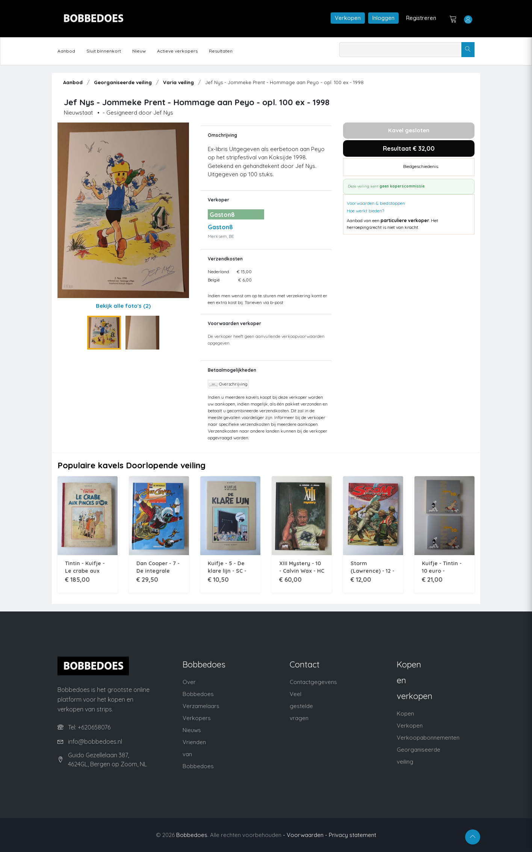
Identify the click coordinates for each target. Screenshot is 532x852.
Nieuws (192, 730)
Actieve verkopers (177, 51)
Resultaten (221, 51)
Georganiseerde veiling (123, 82)
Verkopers (197, 718)
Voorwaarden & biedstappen (376, 203)
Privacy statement (352, 834)
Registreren (421, 17)
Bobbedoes (191, 834)
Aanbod (66, 51)
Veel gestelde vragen (301, 706)
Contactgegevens (313, 682)
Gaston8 (220, 227)
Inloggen (383, 17)
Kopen (405, 713)
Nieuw (139, 51)
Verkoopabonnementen (428, 737)
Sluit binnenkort (103, 51)
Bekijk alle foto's (123, 305)
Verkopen (348, 17)
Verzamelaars (201, 706)
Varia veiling (178, 82)
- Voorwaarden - (305, 834)
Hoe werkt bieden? (365, 210)
